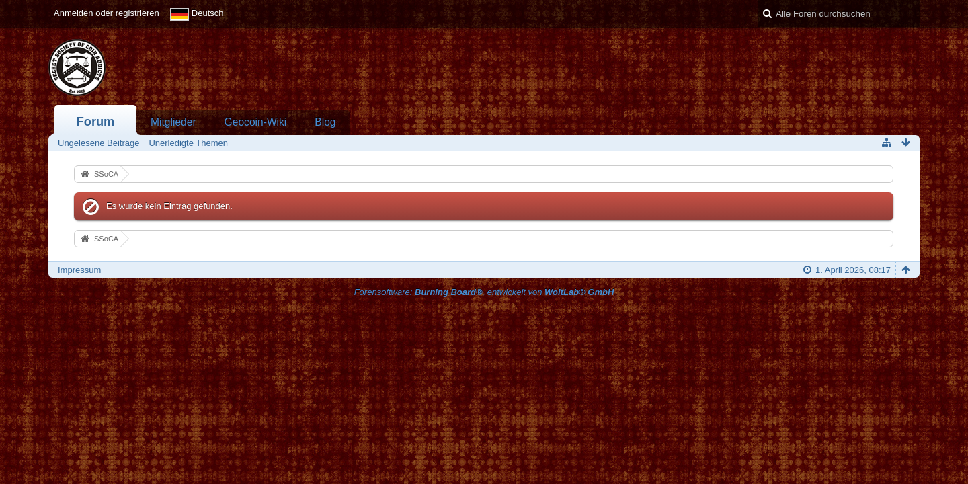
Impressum (79, 270)
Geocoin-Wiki (256, 122)
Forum (96, 121)
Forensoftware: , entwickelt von (484, 292)
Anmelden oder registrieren (106, 13)
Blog (325, 122)
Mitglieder (173, 122)
